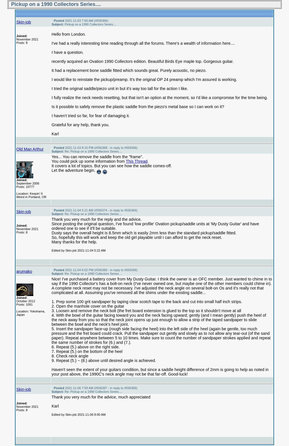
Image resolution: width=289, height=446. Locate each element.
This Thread (137, 161)
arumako (24, 271)
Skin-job (23, 22)
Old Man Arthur (30, 149)
